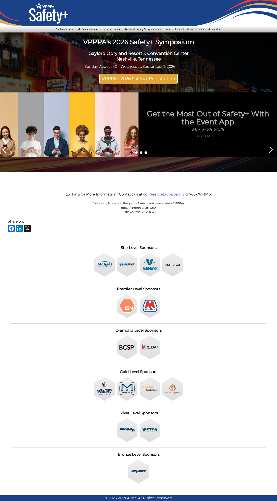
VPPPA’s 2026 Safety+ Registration (138, 78)
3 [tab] (141, 152)
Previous (4, 150)
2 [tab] (136, 152)
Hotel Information (189, 29)
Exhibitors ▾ (111, 29)
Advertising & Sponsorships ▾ (148, 29)
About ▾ (214, 29)
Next (271, 150)
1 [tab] (131, 152)
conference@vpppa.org (163, 194)
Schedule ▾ (65, 29)
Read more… (207, 136)
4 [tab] (145, 152)
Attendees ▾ (87, 29)
